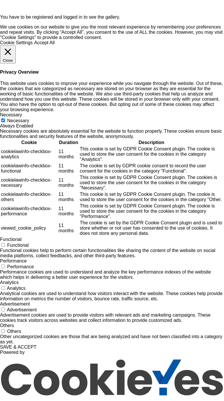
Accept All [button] (44, 42)
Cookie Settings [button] (16, 42)
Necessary (18, 120)
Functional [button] (11, 239)
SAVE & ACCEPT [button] (18, 347)
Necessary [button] (11, 114)
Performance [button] (13, 260)
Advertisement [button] (15, 303)
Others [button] (7, 325)
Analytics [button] (9, 282)
